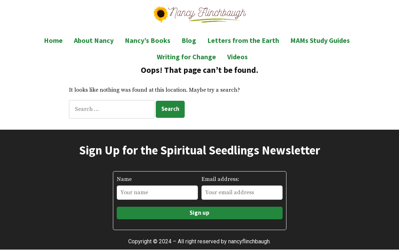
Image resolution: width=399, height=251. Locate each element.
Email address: (220, 179)
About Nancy (94, 40)
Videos (237, 56)
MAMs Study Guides (320, 40)
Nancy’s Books (147, 40)
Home (53, 40)
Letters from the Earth (243, 40)
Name (124, 179)
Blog (189, 40)
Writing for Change (186, 56)
